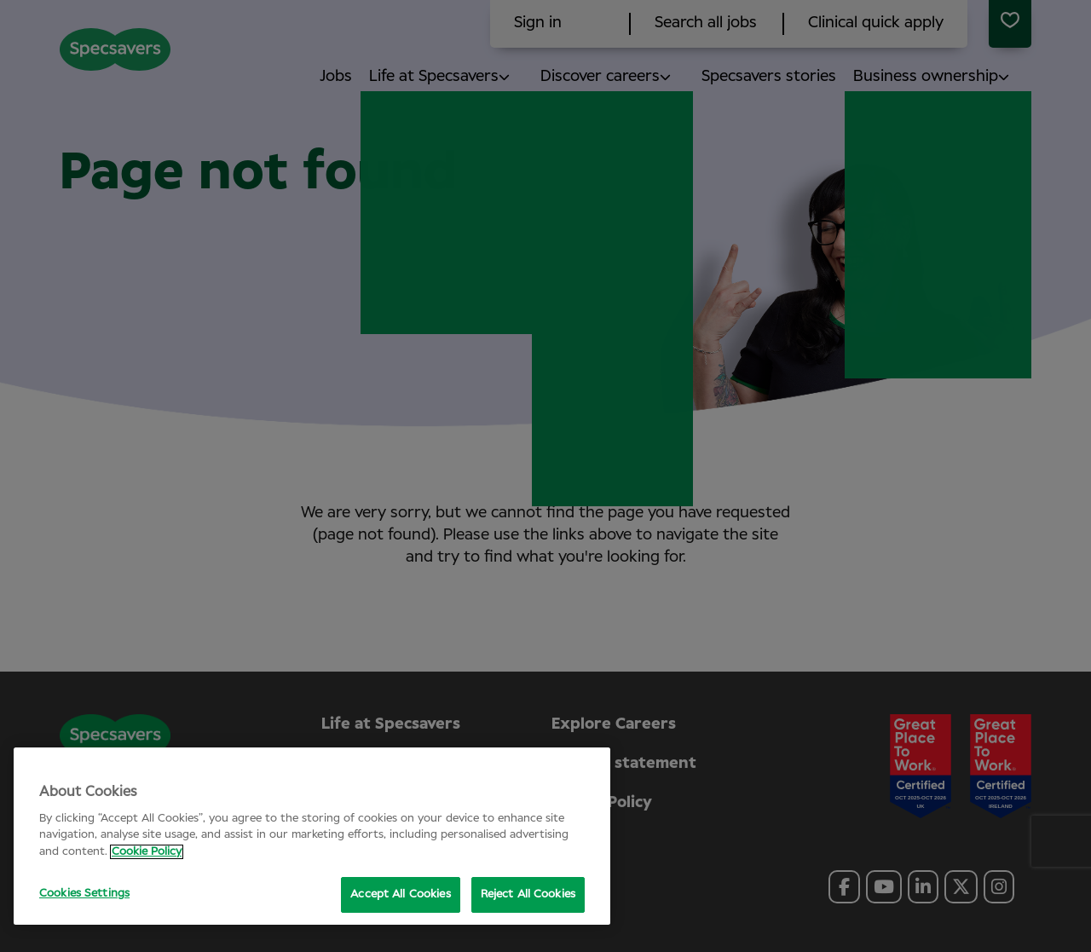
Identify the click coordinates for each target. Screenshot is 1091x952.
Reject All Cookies (528, 894)
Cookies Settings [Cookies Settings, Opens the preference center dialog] (84, 893)
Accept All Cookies (400, 894)
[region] (312, 836)
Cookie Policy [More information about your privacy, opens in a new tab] (147, 851)
